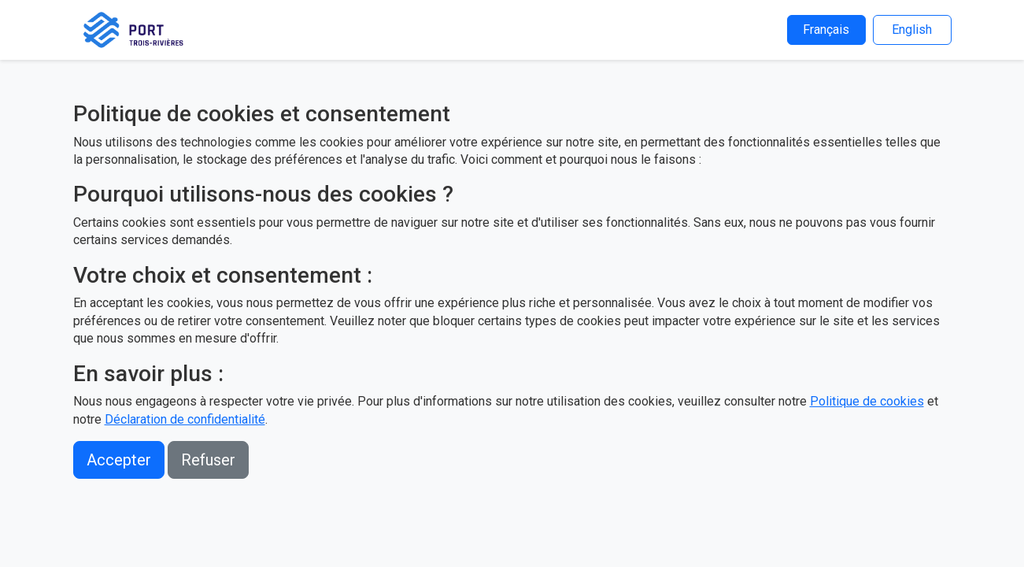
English (912, 29)
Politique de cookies (867, 401)
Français (826, 29)
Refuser (208, 459)
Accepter (119, 459)
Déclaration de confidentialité (185, 419)
